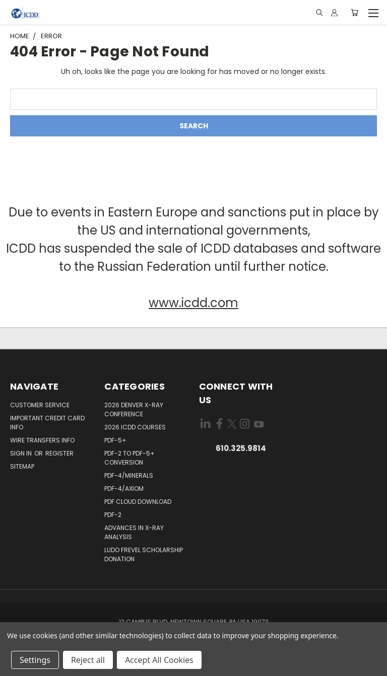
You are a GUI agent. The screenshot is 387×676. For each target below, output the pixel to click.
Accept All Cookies (159, 659)
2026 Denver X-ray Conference (133, 409)
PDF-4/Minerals (128, 475)
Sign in (21, 453)
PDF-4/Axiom (124, 488)
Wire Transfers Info (42, 440)
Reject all (88, 659)
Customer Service (40, 405)
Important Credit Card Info (47, 422)
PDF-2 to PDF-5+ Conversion (129, 458)
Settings (35, 659)
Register (59, 453)
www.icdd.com (193, 302)
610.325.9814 (241, 448)
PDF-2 (112, 514)
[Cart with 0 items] (354, 13)
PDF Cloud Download (137, 501)
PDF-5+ (115, 440)
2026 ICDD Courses (135, 427)
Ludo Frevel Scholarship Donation (143, 554)
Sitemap (22, 466)
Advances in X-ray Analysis (134, 532)
